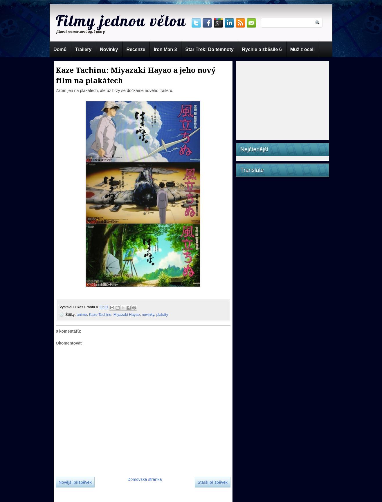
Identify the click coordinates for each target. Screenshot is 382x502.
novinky (148, 314)
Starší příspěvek (213, 482)
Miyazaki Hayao (126, 314)
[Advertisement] (284, 99)
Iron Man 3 (165, 49)
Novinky (109, 49)
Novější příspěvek (75, 482)
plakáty (162, 314)
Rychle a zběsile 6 (262, 49)
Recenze (136, 49)
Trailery (83, 49)
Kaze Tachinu (100, 314)
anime (82, 314)
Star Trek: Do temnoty (209, 49)
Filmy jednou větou (121, 20)
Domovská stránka (144, 479)
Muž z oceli (302, 49)
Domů (59, 49)
